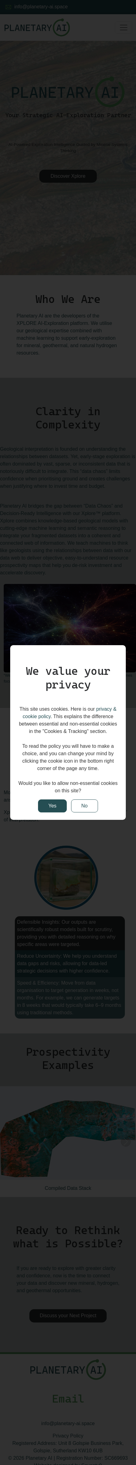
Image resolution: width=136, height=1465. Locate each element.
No (84, 805)
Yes (52, 805)
